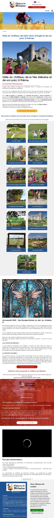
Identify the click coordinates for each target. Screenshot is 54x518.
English (38, 2)
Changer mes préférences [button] (37, 513)
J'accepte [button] (34, 510)
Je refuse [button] (40, 510)
